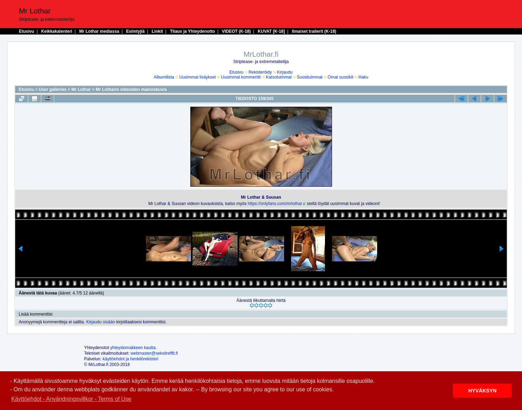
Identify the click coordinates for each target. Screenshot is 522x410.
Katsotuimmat (278, 77)
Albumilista (164, 77)
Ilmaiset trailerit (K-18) (314, 31)
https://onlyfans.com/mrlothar (275, 203)
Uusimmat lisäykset (197, 77)
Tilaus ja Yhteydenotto (192, 31)
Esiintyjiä (135, 31)
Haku (363, 77)
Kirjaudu (285, 72)
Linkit (157, 31)
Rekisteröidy (260, 72)
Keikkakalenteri (56, 31)
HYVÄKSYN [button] (482, 390)
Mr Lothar (81, 89)
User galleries (53, 89)
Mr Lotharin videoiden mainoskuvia (131, 89)
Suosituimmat (310, 77)
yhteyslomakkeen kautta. (133, 347)
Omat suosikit (341, 77)
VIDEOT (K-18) (236, 31)
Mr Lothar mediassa (99, 31)
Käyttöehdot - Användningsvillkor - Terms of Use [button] (71, 399)
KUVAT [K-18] (271, 31)
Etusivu (26, 31)
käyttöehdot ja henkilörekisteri (130, 358)
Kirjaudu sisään (100, 321)
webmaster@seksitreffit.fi (154, 353)
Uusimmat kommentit (241, 77)
